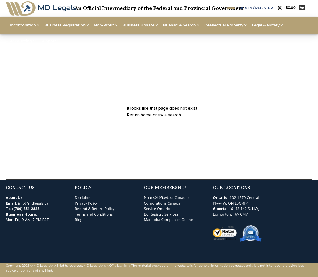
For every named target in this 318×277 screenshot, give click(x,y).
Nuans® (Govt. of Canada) (166, 197)
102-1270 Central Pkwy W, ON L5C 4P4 (236, 200)
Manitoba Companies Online (168, 219)
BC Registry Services (161, 214)
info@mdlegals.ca (33, 203)
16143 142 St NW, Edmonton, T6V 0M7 (236, 211)
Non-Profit (104, 25)
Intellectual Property (223, 25)
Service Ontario (157, 208)
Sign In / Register (256, 8)
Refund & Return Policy (94, 208)
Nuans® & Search (179, 25)
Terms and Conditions (94, 214)
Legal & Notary (266, 25)
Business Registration (65, 25)
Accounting (21, 41)
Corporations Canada (162, 203)
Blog (78, 219)
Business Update (138, 25)
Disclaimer (84, 197)
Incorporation (23, 25)
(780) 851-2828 (27, 208)
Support (48, 41)
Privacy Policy (86, 203)
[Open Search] (231, 8)
